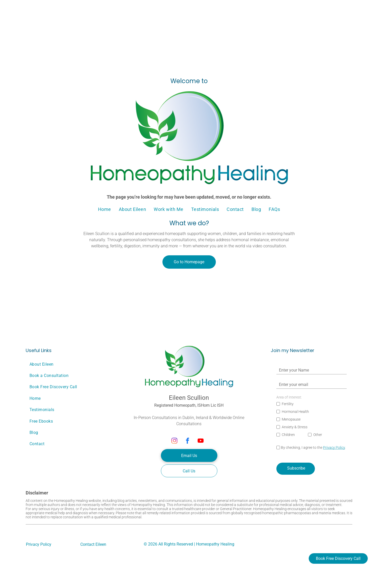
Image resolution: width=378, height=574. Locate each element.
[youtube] (200, 441)
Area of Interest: (289, 397)
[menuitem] (104, 209)
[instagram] (174, 441)
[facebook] (187, 441)
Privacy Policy (334, 447)
